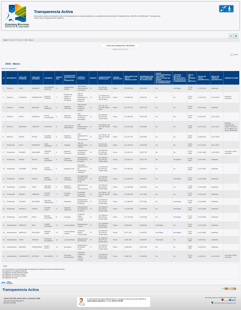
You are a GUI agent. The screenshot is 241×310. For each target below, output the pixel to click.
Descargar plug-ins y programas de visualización (220, 297)
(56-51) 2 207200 (10, 303)
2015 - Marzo (28, 40)
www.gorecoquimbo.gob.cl (14, 301)
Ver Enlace (177, 88)
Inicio (5, 40)
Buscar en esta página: (9, 68)
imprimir (236, 54)
